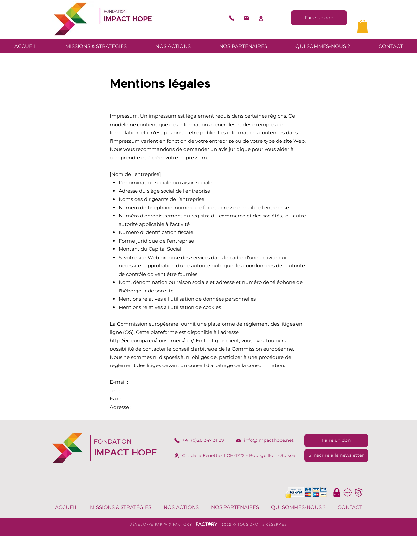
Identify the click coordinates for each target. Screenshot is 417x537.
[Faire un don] (319, 17)
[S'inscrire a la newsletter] (336, 455)
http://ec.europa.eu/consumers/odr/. (152, 340)
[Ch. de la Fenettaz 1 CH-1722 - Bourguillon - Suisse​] (234, 456)
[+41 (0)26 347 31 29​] (199, 440)
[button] (362, 26)
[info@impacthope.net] (264, 440)
